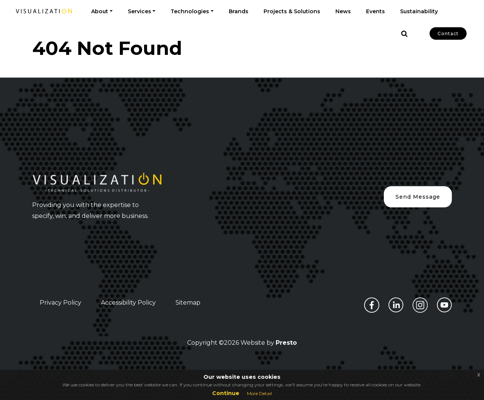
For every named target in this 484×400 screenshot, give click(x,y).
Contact (448, 33)
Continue (225, 393)
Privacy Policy (60, 302)
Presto (286, 342)
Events (375, 11)
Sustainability (419, 11)
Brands (238, 11)
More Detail (259, 393)
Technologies (190, 11)
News (343, 11)
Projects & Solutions (292, 11)
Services (139, 11)
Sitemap (187, 302)
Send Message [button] (418, 196)
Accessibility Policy (128, 302)
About (99, 11)
